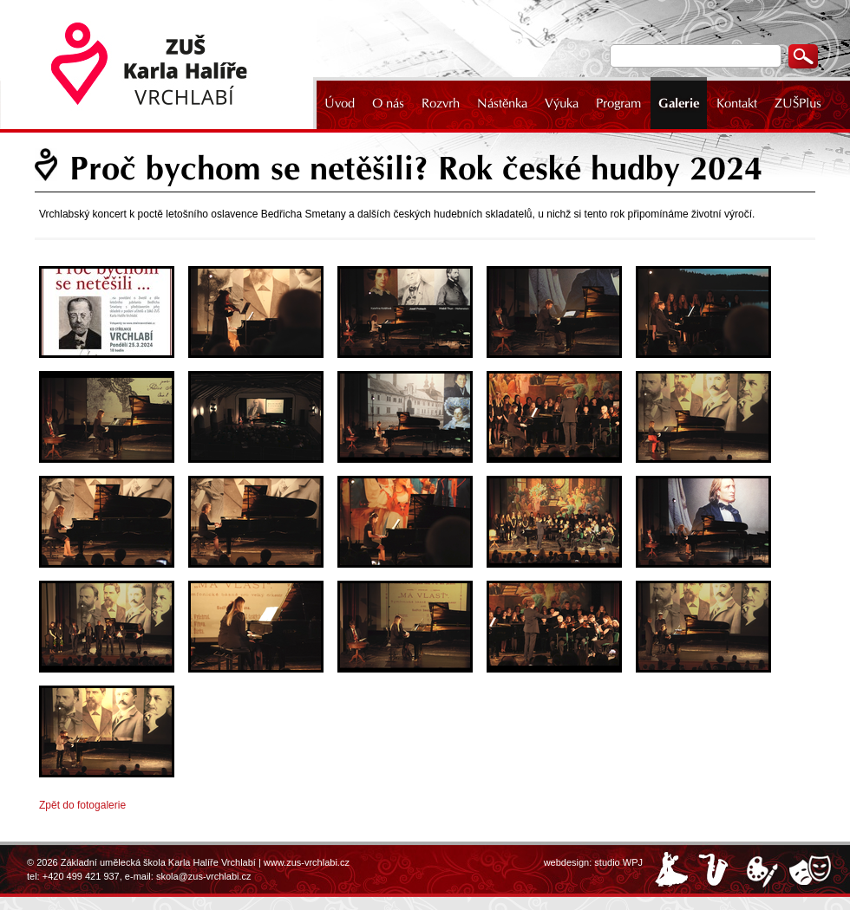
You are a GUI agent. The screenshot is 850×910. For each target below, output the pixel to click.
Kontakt (736, 103)
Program (618, 103)
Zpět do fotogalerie (82, 805)
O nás (388, 103)
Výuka (562, 103)
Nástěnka (502, 103)
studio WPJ (618, 862)
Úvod (339, 103)
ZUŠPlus (798, 103)
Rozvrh (441, 103)
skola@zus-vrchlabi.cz (204, 876)
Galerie (678, 103)
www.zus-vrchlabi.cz (307, 862)
